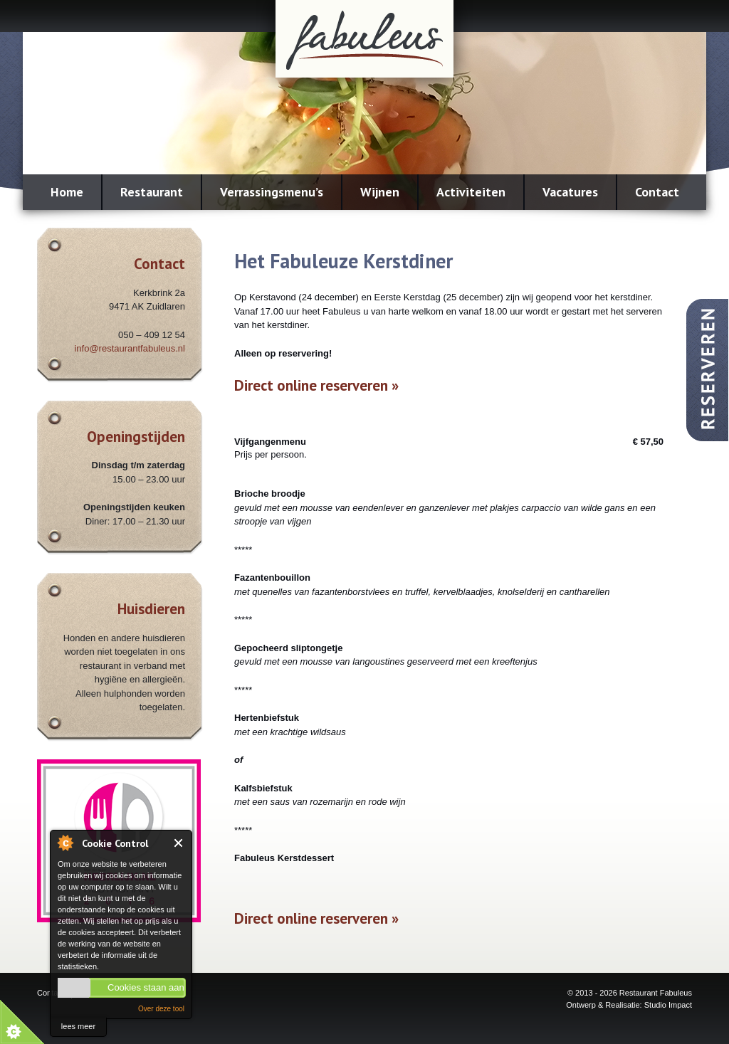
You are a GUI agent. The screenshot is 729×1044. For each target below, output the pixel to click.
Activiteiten (470, 192)
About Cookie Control (65, 843)
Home (67, 192)
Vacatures (570, 192)
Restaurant (151, 192)
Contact (657, 192)
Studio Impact (668, 1005)
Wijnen (379, 192)
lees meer (78, 1026)
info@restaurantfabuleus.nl (129, 348)
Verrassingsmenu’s (271, 192)
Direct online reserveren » (316, 385)
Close (179, 843)
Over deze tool (161, 1009)
